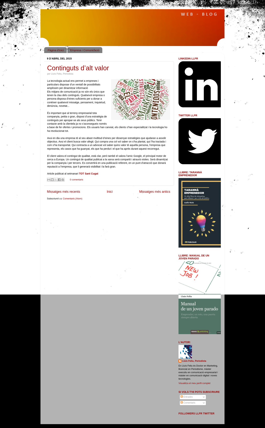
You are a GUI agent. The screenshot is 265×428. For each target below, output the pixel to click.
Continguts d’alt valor (78, 68)
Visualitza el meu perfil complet (194, 383)
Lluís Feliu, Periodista (194, 361)
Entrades (187, 397)
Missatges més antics (154, 191)
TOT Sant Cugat (88, 173)
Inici (109, 191)
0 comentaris (76, 179)
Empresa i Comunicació (84, 50)
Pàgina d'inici (56, 50)
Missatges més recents (63, 191)
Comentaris (188, 402)
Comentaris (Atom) (72, 198)
